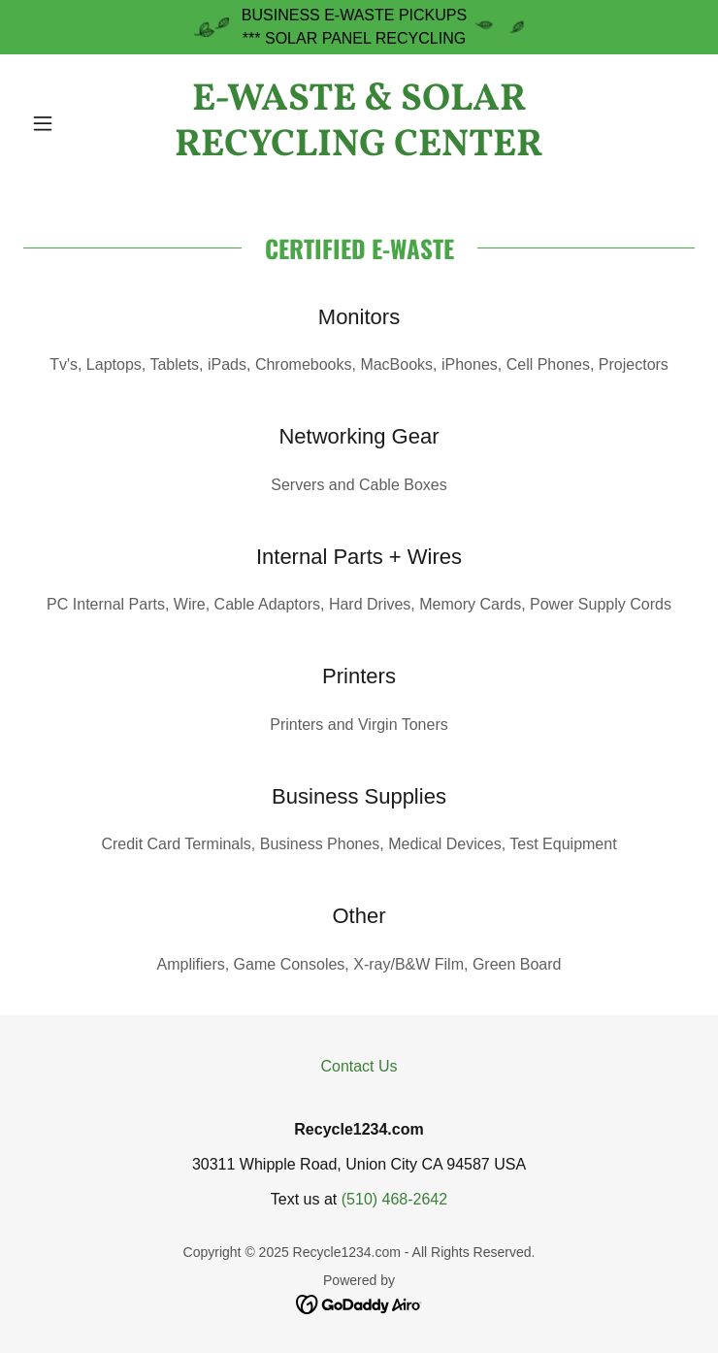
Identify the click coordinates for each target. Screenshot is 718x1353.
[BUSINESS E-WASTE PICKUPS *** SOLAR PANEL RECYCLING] (359, 27)
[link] (359, 123)
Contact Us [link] (358, 1066)
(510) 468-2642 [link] (394, 1199)
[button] (73, 123)
